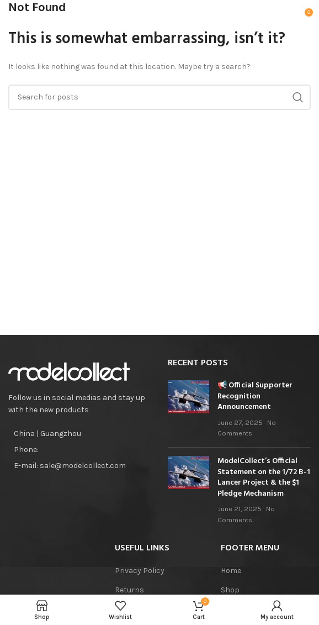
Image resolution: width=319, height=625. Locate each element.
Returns (129, 590)
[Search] (159, 97)
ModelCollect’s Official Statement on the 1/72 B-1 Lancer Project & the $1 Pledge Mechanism (263, 477)
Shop (230, 590)
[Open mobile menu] (25, 17)
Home (231, 570)
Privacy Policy (139, 570)
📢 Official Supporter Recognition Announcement (255, 396)
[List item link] (79, 450)
